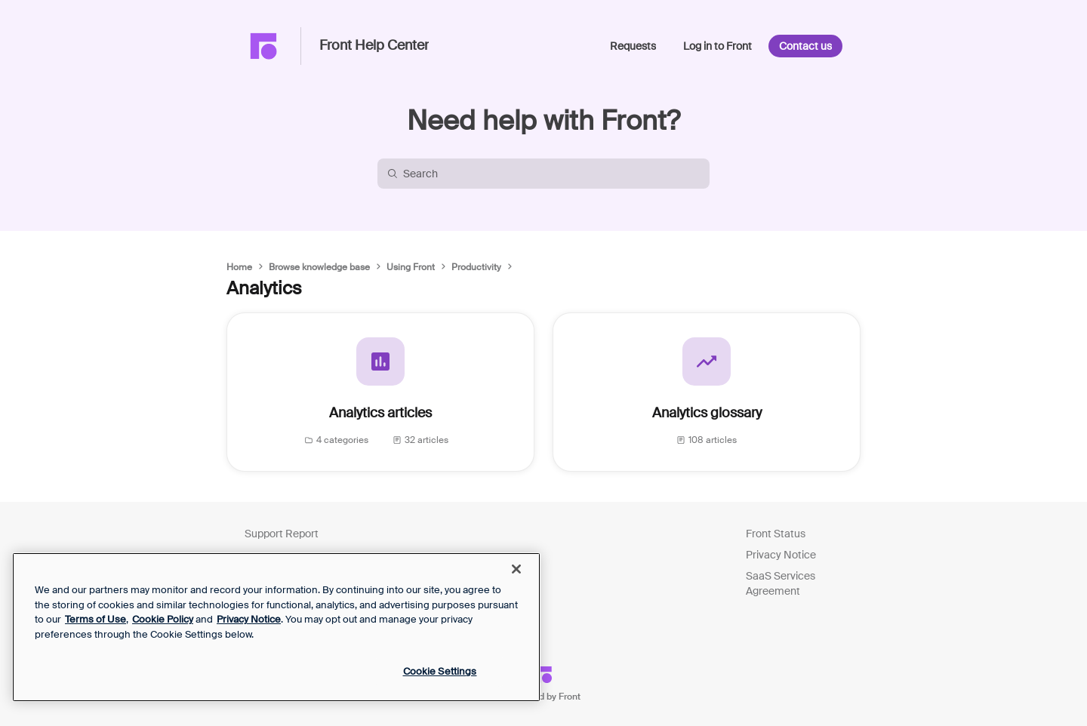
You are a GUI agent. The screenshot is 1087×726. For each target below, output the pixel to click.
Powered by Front (543, 696)
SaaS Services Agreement (780, 583)
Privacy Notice (781, 554)
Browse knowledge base (319, 267)
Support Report (282, 533)
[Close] (516, 569)
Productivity (476, 267)
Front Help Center (374, 46)
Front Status (775, 533)
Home (239, 267)
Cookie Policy (162, 619)
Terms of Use (95, 619)
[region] (276, 627)
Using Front (410, 267)
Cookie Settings (440, 671)
